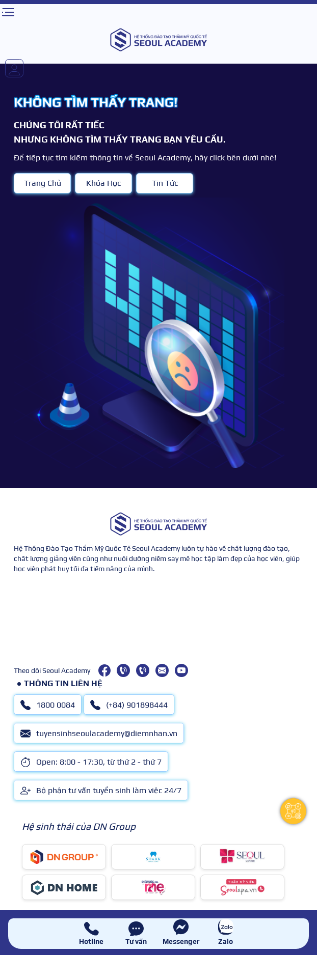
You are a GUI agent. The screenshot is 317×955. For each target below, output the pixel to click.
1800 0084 (47, 705)
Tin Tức (165, 183)
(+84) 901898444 (129, 705)
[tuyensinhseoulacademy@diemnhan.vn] (162, 670)
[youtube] (181, 670)
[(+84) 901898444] (142, 670)
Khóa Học (103, 183)
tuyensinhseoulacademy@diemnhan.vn (98, 733)
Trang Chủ (42, 183)
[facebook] (104, 670)
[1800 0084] (123, 670)
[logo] (158, 39)
